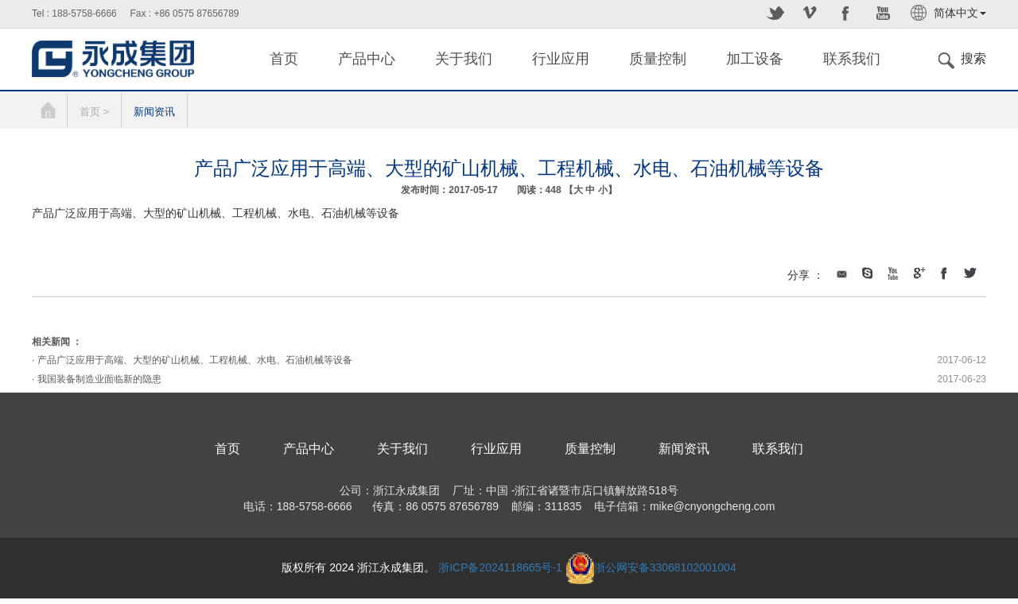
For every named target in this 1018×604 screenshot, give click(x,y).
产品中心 (366, 59)
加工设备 (754, 59)
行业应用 (560, 59)
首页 (284, 59)
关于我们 (463, 59)
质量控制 (657, 59)
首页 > (94, 112)
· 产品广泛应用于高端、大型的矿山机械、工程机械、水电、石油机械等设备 (192, 360)
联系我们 (851, 59)
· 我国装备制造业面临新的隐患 (96, 379)
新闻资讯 (154, 112)
